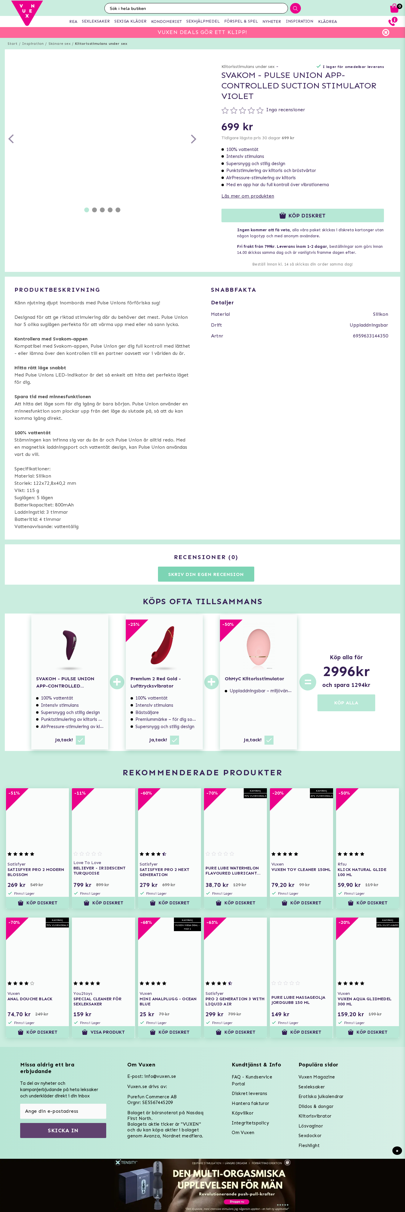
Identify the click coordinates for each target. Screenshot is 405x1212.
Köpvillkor (242, 1113)
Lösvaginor (310, 1126)
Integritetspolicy (250, 1123)
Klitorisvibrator (314, 1116)
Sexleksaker (311, 1087)
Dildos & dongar (315, 1106)
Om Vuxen (243, 1132)
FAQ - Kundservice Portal (252, 1080)
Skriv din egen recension (206, 574)
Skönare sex (59, 44)
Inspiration (33, 44)
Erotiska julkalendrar (320, 1096)
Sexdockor (310, 1135)
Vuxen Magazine (316, 1077)
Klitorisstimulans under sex (101, 44)
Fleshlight (309, 1145)
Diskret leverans (249, 1093)
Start (12, 44)
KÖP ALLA (346, 703)
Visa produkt (103, 1032)
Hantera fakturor (250, 1103)
